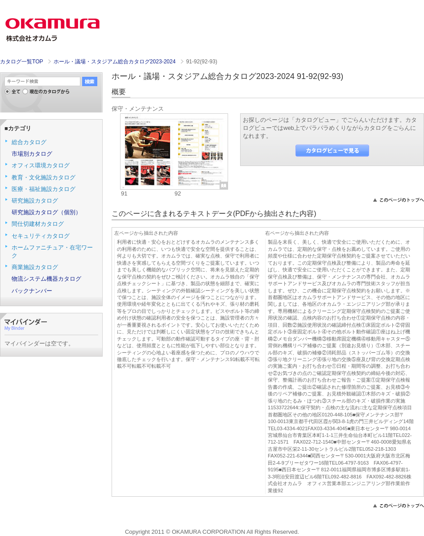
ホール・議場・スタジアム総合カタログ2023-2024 (115, 61)
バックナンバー (32, 290)
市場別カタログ (32, 153)
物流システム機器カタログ (46, 278)
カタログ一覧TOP (21, 61)
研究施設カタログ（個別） (46, 212)
